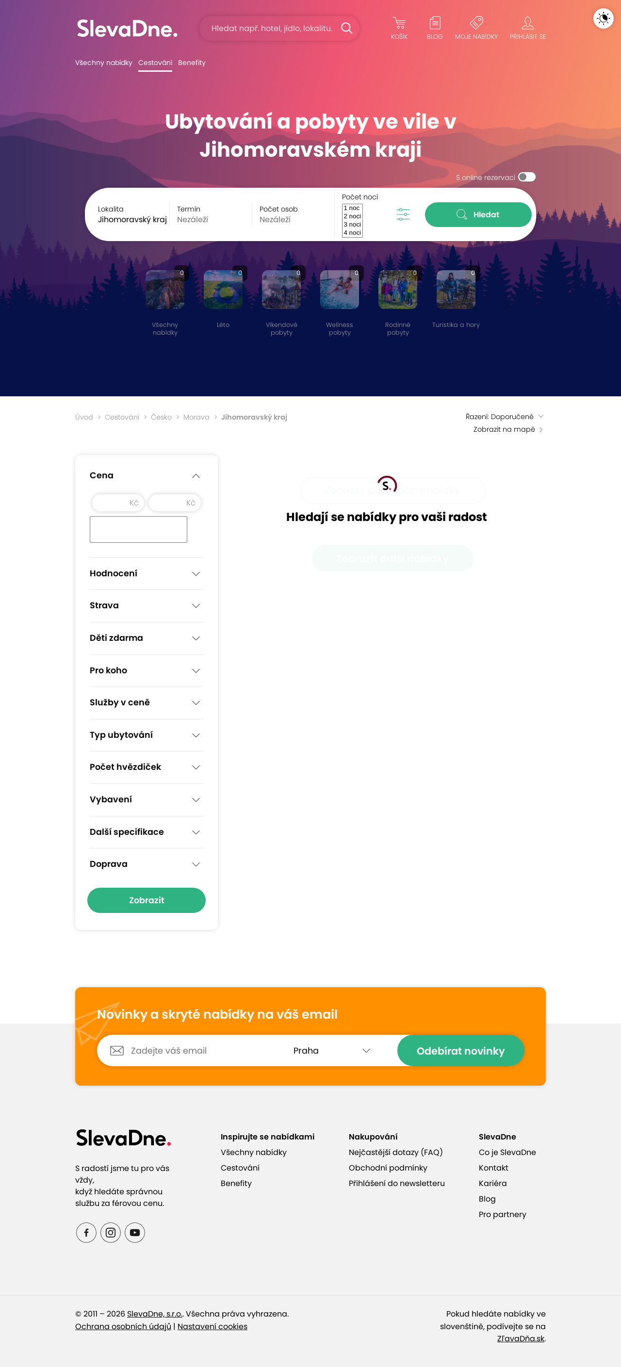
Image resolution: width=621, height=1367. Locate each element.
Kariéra (493, 1183)
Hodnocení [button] (146, 574)
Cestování (155, 62)
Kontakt (493, 1167)
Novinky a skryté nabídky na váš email (217, 1015)
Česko (161, 417)
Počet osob (279, 209)
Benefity (192, 62)
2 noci (352, 216)
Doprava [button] (146, 864)
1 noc (352, 208)
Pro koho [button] (146, 671)
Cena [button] (146, 476)
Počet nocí (360, 197)
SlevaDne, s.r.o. (154, 1313)
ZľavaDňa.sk (520, 1338)
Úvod (84, 417)
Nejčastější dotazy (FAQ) (396, 1152)
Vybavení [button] (146, 800)
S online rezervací (485, 177)
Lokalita (111, 209)
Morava (196, 417)
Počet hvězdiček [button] (146, 767)
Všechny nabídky (103, 62)
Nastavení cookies (212, 1326)
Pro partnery (502, 1214)
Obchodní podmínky (388, 1167)
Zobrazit (146, 900)
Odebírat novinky (461, 1051)
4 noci (352, 233)
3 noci (352, 225)
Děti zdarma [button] (146, 638)
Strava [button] (146, 606)
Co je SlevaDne (507, 1152)
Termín (188, 209)
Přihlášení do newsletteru (397, 1183)
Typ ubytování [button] (146, 735)
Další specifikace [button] (146, 832)
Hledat (478, 214)
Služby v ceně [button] (146, 703)
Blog (487, 1198)
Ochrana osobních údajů (123, 1326)
